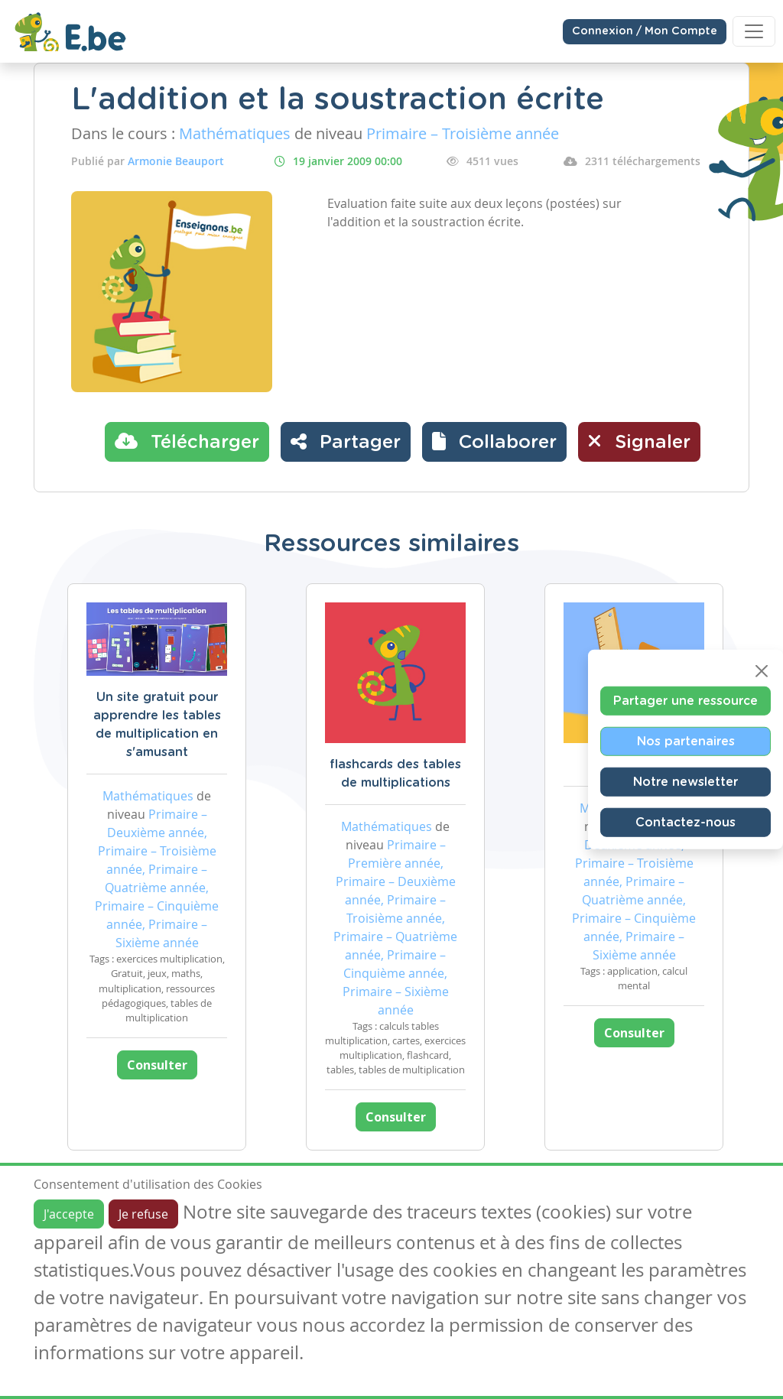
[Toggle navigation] (754, 31)
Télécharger (187, 441)
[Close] (761, 671)
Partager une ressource (685, 701)
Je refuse (143, 1214)
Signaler (639, 441)
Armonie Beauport (176, 161)
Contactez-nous (685, 822)
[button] (494, 442)
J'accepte (69, 1214)
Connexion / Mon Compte (644, 31)
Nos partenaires (686, 741)
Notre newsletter (685, 782)
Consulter (157, 1065)
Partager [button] (346, 441)
